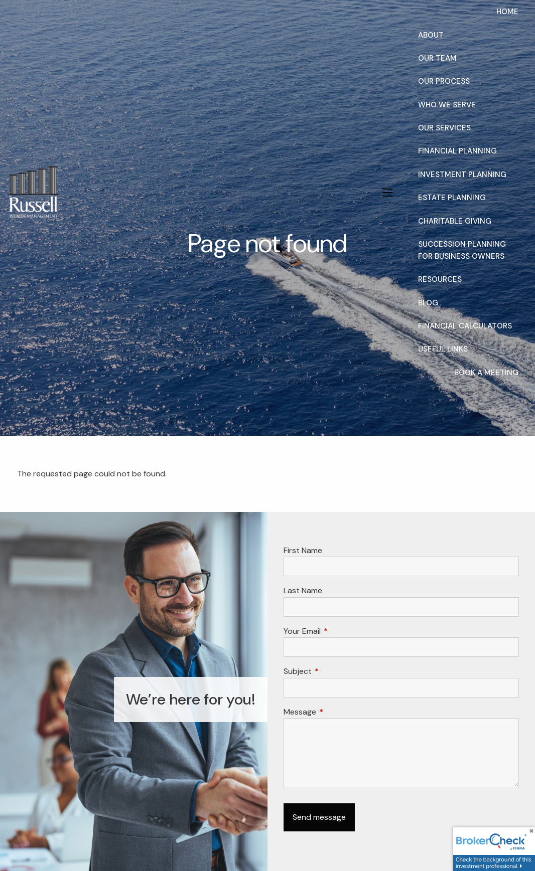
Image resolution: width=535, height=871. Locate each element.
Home (507, 12)
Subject (336, 671)
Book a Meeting (486, 373)
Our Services (444, 128)
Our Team (437, 58)
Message (338, 712)
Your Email (340, 631)
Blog (428, 303)
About (431, 35)
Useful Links (443, 349)
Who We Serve (447, 105)
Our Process (444, 81)
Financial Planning (457, 151)
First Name (303, 550)
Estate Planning (452, 198)
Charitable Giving (454, 221)
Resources (440, 279)
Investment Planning (462, 174)
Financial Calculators (465, 326)
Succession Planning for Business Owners (462, 250)
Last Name (303, 590)
